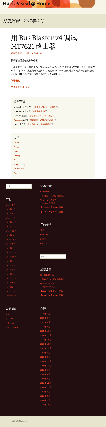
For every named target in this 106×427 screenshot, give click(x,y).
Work (16, 173)
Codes (16, 147)
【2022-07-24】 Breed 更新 (51, 207)
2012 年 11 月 (11, 278)
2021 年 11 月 (11, 226)
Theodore (18, 120)
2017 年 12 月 (11, 252)
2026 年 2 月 (11, 209)
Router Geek (39, 53)
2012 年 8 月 (11, 287)
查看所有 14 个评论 (22, 87)
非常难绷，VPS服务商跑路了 (45, 107)
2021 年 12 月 (11, 222)
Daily (16, 151)
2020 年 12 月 (11, 231)
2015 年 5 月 (11, 261)
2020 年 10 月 (11, 235)
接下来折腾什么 (39, 111)
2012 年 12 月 (11, 274)
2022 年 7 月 (11, 218)
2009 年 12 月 (11, 295)
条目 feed (44, 234)
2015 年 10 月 (11, 257)
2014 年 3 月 (11, 270)
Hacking (17, 155)
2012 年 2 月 (11, 291)
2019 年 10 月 (11, 239)
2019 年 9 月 (11, 244)
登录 (42, 230)
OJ (15, 160)
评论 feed (44, 239)
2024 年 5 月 (11, 213)
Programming (19, 164)
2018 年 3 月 (11, 248)
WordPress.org (46, 243)
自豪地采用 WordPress (21, 421)
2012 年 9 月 (11, 283)
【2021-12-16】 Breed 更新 (51, 211)
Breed (16, 142)
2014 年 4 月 (11, 265)
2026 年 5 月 (11, 205)
